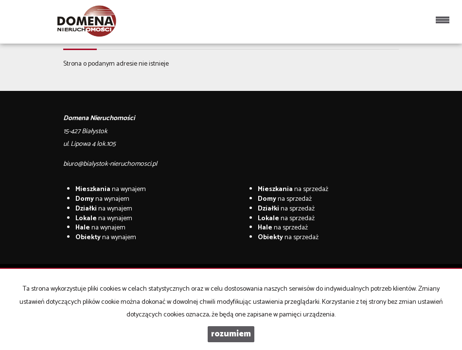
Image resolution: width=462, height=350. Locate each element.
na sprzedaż (293, 189)
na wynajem (110, 189)
